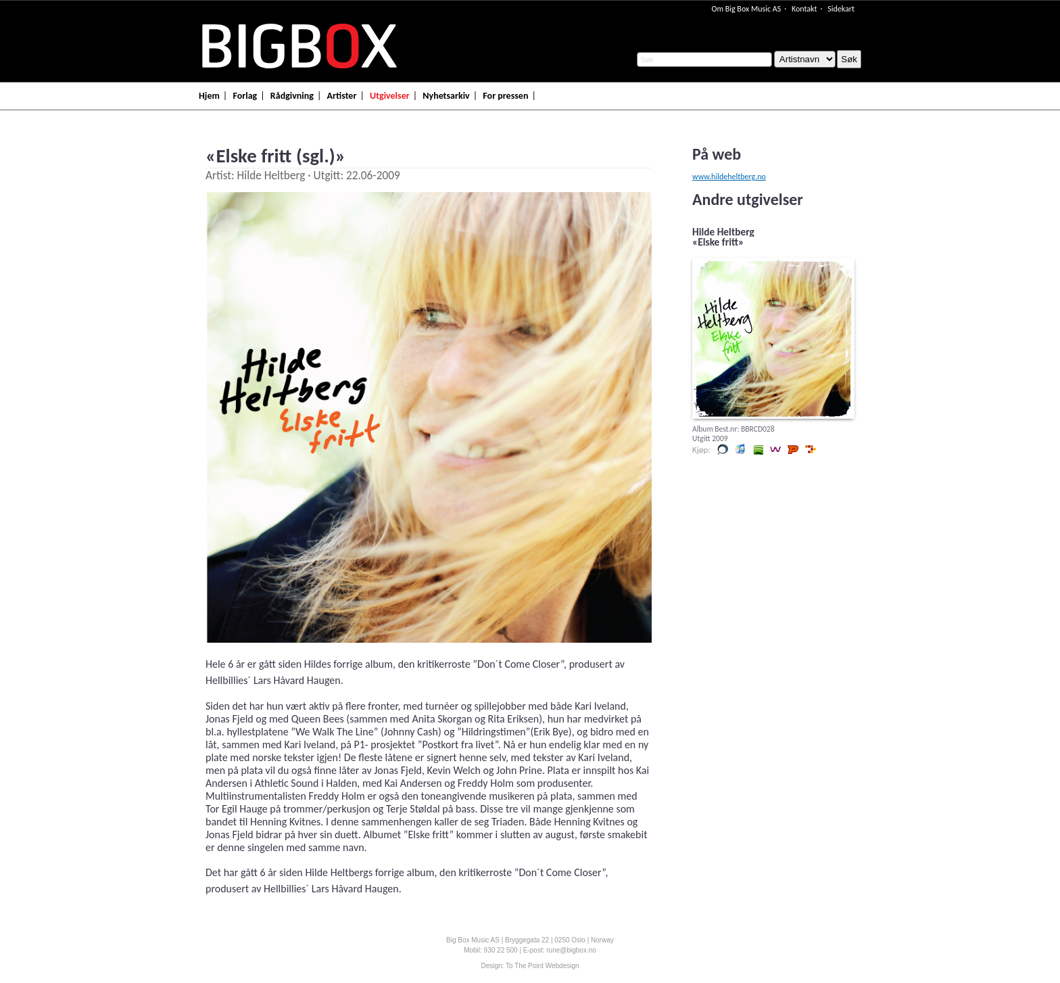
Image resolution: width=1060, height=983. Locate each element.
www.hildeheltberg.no (729, 176)
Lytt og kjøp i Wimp (775, 449)
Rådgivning (292, 95)
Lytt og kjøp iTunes (740, 449)
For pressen (505, 95)
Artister (342, 95)
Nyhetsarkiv (446, 95)
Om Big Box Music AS (746, 9)
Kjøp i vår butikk (722, 449)
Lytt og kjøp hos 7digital (810, 449)
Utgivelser (390, 95)
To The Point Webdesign (542, 965)
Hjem (209, 95)
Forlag (245, 95)
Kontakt (804, 9)
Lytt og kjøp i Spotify (757, 449)
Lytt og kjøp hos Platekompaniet (793, 449)
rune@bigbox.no (571, 950)
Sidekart (840, 9)
